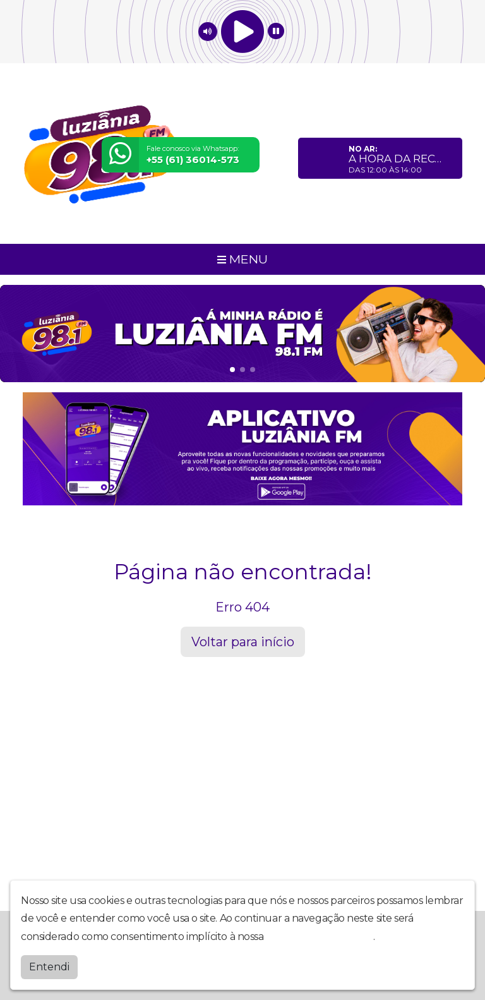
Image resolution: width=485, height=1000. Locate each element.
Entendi (49, 966)
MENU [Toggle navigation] (242, 259)
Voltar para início (242, 641)
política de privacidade (319, 936)
